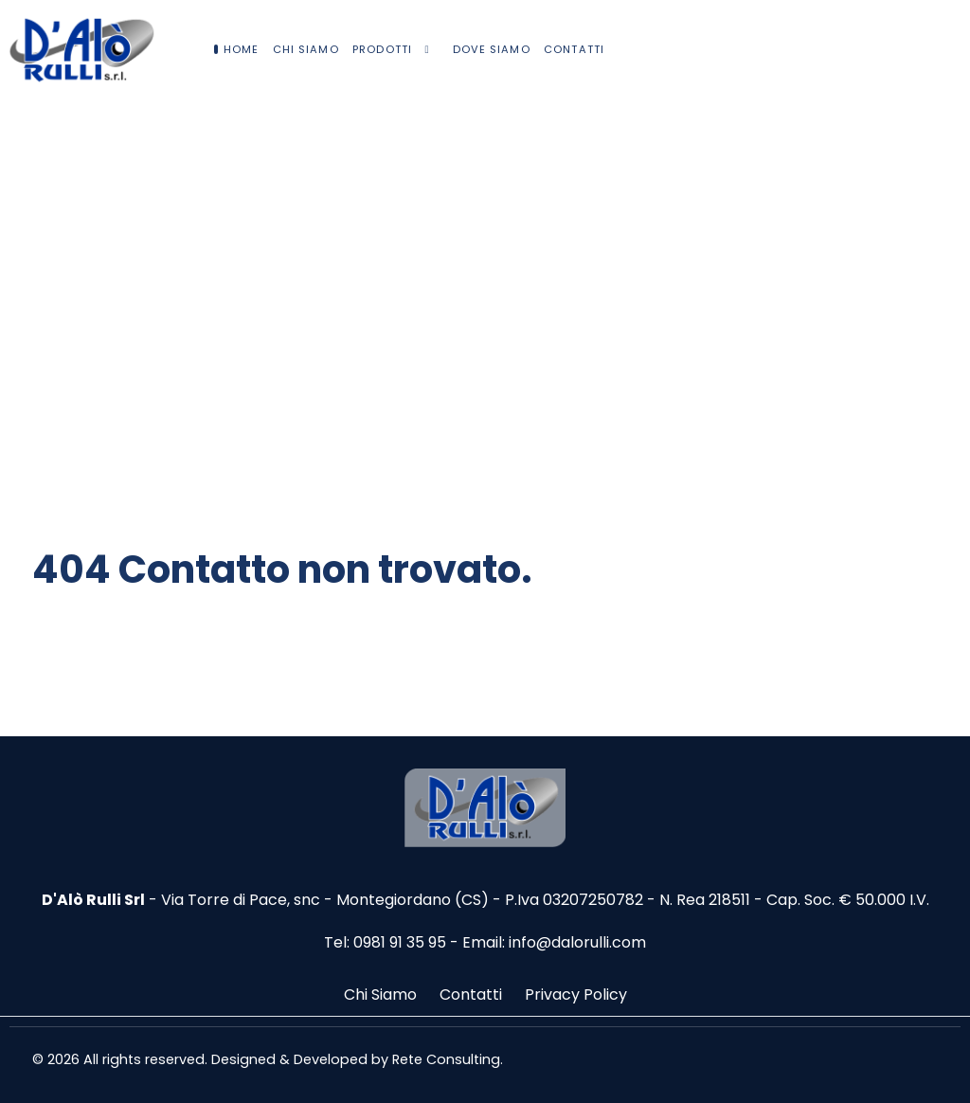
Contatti (471, 994)
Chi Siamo (380, 994)
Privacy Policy (576, 994)
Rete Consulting (446, 1059)
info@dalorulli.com (577, 942)
